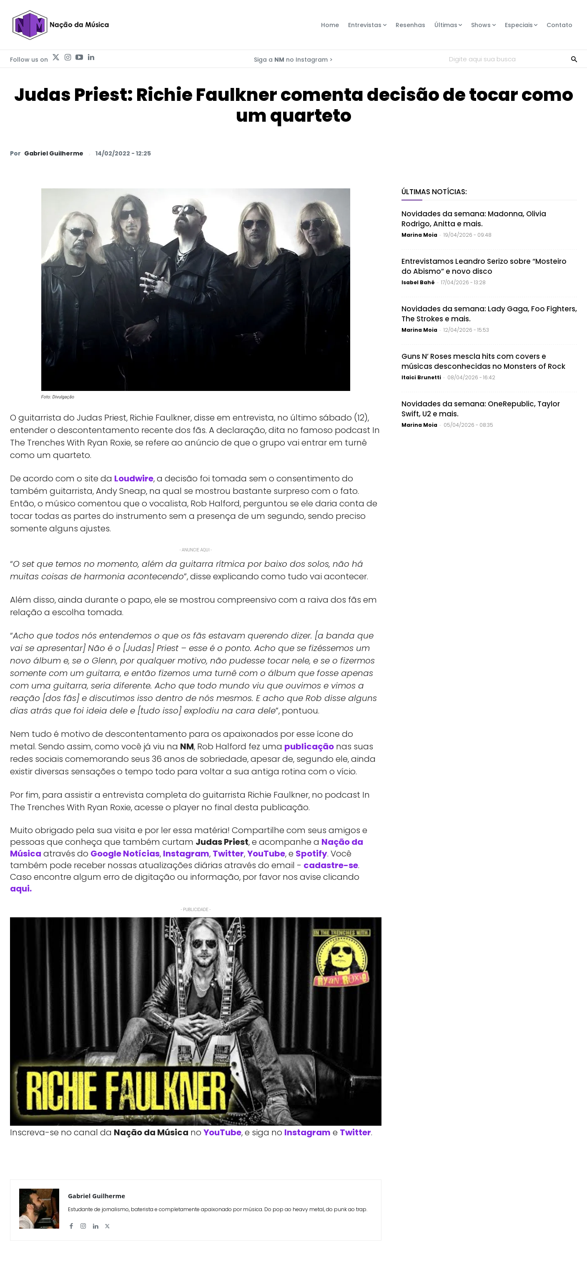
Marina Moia (419, 234)
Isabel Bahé (418, 282)
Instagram (186, 853)
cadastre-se (331, 865)
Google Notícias (125, 853)
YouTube (266, 853)
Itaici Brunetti (421, 377)
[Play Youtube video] (195, 1021)
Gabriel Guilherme (53, 153)
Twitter (228, 853)
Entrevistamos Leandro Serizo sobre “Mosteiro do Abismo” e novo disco (484, 266)
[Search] (574, 58)
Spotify (311, 853)
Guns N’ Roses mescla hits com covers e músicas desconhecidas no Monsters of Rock (483, 361)
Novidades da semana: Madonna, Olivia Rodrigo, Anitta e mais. (473, 219)
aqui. (21, 888)
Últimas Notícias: (434, 192)
